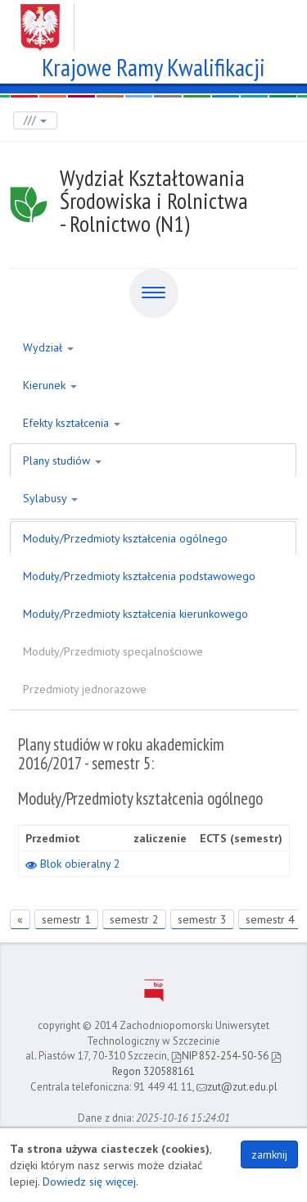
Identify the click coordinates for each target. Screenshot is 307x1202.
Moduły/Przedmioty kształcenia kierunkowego (135, 613)
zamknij (269, 1154)
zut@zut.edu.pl (237, 1087)
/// (35, 120)
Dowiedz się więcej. (90, 1181)
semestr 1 (66, 919)
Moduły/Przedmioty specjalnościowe (113, 651)
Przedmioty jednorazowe (85, 689)
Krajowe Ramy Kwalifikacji (153, 65)
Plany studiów (62, 460)
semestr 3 (202, 919)
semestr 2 (134, 919)
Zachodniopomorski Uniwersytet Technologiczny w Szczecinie (153, 21)
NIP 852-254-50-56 (220, 1056)
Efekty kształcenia (71, 422)
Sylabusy (50, 498)
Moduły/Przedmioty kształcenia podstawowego (139, 576)
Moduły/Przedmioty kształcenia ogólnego (125, 538)
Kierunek (50, 385)
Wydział (48, 347)
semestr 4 (270, 919)
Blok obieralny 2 (72, 863)
